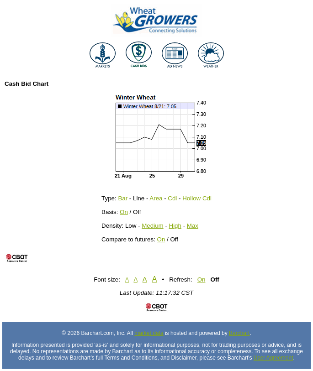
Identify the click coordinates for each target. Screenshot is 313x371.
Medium (152, 225)
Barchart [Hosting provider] (239, 333)
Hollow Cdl (197, 198)
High (175, 225)
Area (155, 198)
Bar (122, 198)
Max (192, 225)
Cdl (172, 198)
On (124, 212)
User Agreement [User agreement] (273, 358)
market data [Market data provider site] (148, 333)
